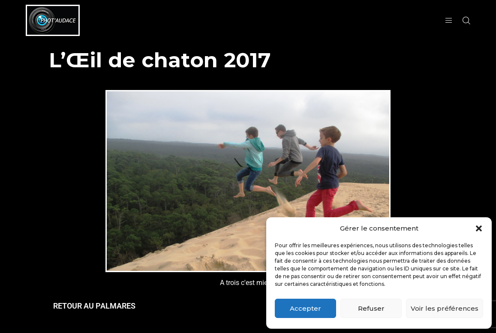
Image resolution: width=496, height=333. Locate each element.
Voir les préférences (444, 308)
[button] (479, 228)
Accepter (305, 308)
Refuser (371, 308)
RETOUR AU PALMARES (94, 305)
